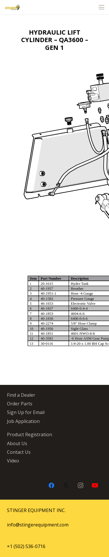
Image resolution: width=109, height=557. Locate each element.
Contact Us (19, 452)
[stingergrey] (12, 7)
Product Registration (29, 434)
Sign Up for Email (26, 412)
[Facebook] (51, 485)
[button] (101, 7)
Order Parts (19, 403)
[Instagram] (80, 485)
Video (13, 461)
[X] (66, 485)
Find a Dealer (21, 395)
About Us (17, 443)
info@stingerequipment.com (38, 525)
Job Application (23, 421)
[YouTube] (95, 485)
